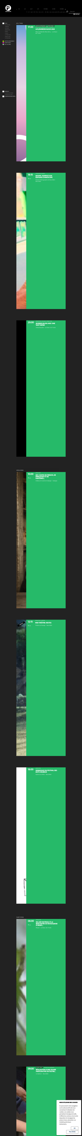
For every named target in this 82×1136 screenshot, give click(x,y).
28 (60, 12)
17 (42, 12)
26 (57, 12)
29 (61, 12)
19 (45, 12)
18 (44, 12)
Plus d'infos (72, 1132)
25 (55, 12)
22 (50, 12)
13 (36, 12)
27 (58, 12)
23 (52, 12)
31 (64, 12)
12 (34, 12)
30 (63, 12)
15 (39, 12)
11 (33, 12)
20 (47, 12)
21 (49, 12)
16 (41, 12)
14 (38, 12)
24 (53, 12)
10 (31, 12)
